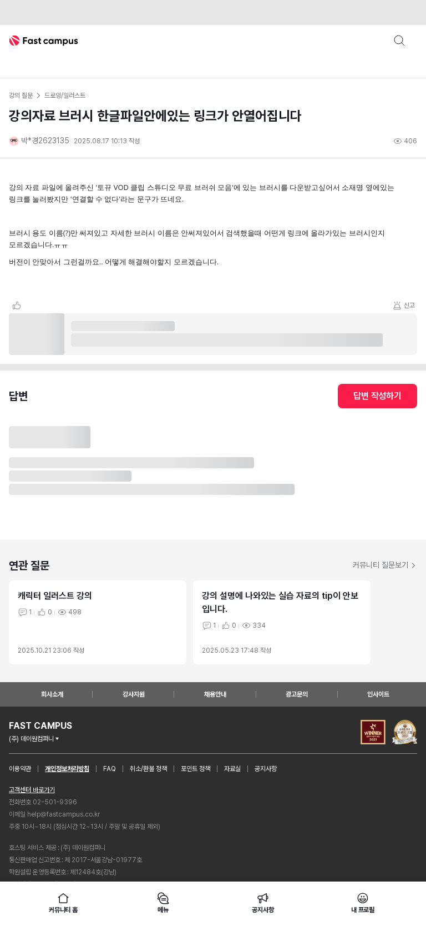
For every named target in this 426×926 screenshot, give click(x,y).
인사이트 (378, 694)
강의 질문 (20, 95)
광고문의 (297, 694)
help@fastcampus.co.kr (63, 814)
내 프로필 (362, 903)
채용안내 (215, 694)
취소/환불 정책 (148, 769)
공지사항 (266, 769)
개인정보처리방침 (67, 769)
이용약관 (20, 769)
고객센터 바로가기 (32, 790)
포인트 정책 (195, 769)
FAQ (109, 769)
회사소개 (52, 694)
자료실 (232, 769)
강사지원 (134, 694)
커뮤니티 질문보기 (385, 564)
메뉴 (163, 903)
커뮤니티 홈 (63, 903)
